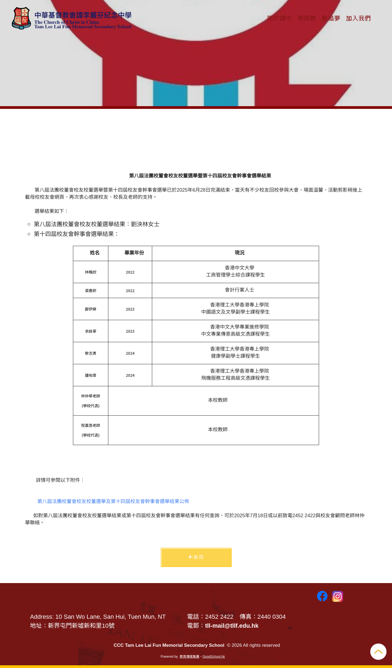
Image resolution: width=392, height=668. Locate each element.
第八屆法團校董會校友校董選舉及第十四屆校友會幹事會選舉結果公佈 (113, 501)
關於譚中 (279, 17)
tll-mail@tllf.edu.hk (231, 625)
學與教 (307, 17)
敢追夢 (331, 17)
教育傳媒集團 (189, 656)
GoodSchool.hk (214, 656)
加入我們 (358, 17)
